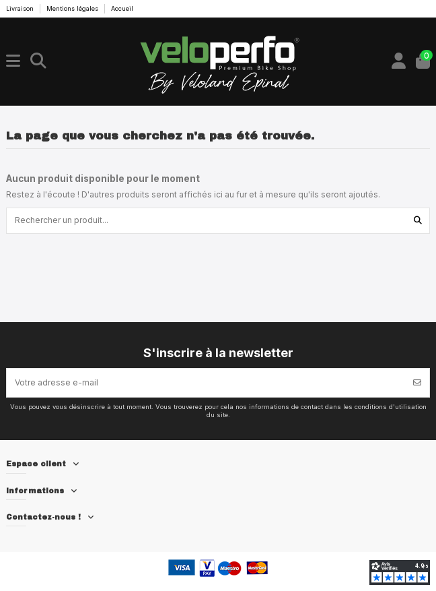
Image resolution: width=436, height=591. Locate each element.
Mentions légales (73, 8)
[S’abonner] (417, 383)
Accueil (122, 8)
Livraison (21, 8)
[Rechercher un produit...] (418, 221)
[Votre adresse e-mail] (206, 383)
